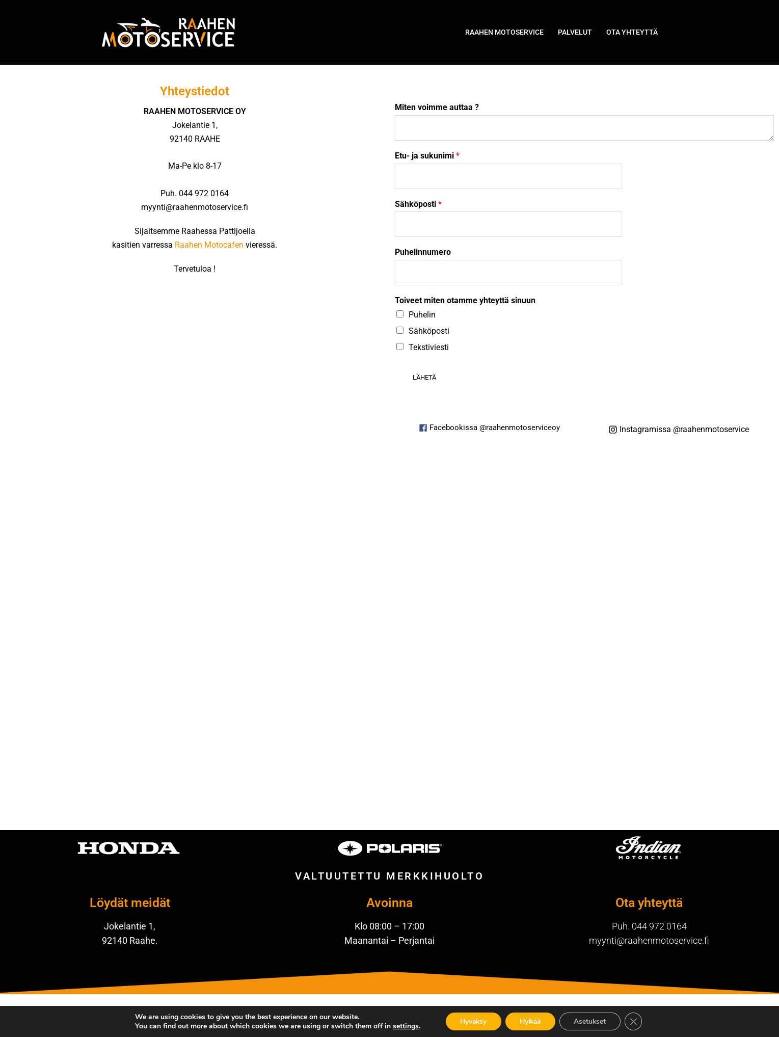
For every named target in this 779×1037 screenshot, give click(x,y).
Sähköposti (418, 204)
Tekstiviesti (429, 347)
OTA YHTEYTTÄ (632, 32)
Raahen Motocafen (209, 245)
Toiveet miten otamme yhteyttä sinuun (465, 300)
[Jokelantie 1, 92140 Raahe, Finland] (389, 643)
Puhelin (422, 315)
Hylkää (530, 1021)
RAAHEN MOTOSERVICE (504, 32)
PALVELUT (575, 32)
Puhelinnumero (423, 252)
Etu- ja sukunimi (427, 156)
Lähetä (424, 377)
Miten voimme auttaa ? (437, 107)
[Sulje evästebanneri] (638, 1021)
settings (401, 1025)
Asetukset (593, 1021)
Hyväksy (470, 1021)
